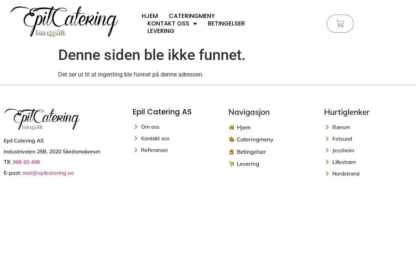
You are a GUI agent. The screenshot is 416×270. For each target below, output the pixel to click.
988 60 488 (26, 162)
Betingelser (226, 23)
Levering (160, 31)
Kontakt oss (172, 23)
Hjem (150, 16)
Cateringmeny (192, 16)
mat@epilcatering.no (48, 173)
